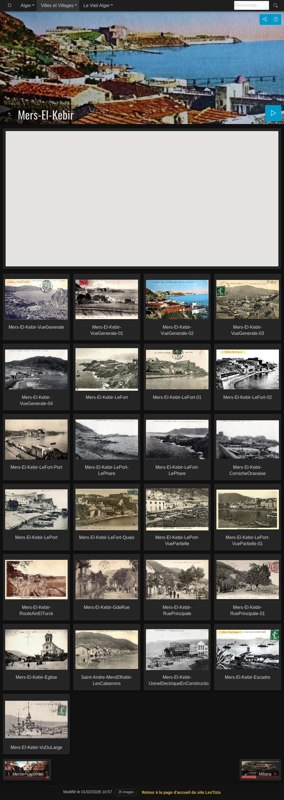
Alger (26, 5)
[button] (142, 193)
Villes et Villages (57, 5)
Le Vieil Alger (96, 5)
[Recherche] (251, 5)
